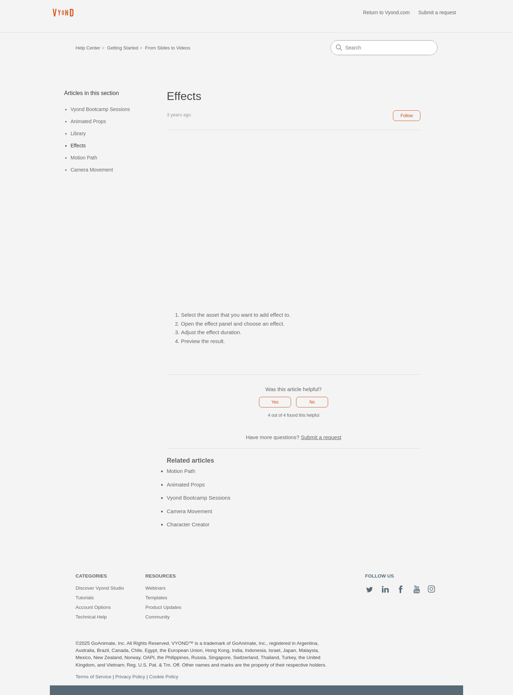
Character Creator (188, 524)
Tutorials (85, 597)
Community (157, 617)
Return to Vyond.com (386, 12)
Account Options (93, 607)
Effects (78, 145)
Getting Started (122, 48)
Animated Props (88, 121)
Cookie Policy (163, 676)
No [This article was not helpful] (312, 402)
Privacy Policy (130, 676)
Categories (91, 576)
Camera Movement (92, 170)
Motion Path (84, 157)
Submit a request (437, 12)
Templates (156, 597)
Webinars (155, 588)
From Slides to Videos (167, 48)
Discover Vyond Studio (100, 588)
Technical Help (91, 617)
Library (78, 133)
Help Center (88, 48)
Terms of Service (94, 676)
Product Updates (163, 607)
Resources (160, 576)
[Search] (384, 48)
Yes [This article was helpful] (275, 402)
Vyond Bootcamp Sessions (100, 109)
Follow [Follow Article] (406, 115)
